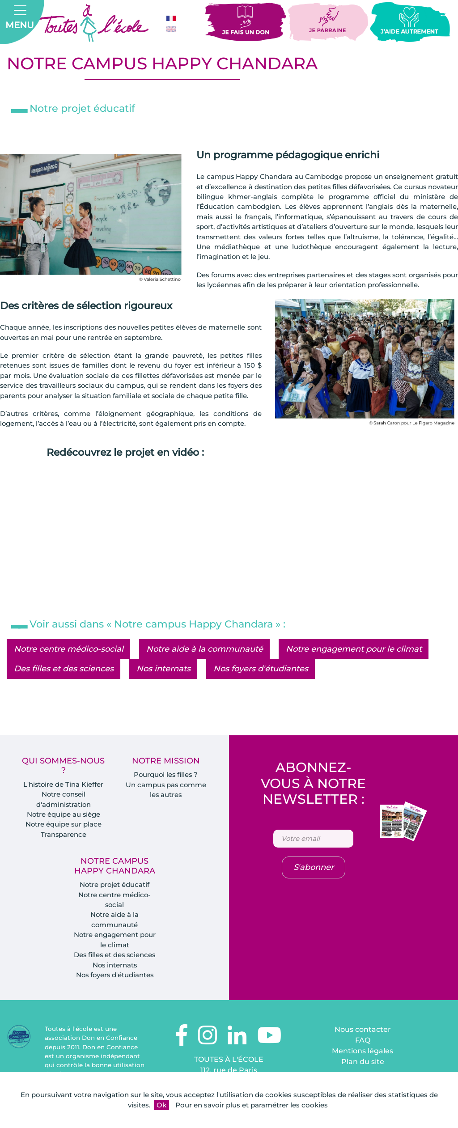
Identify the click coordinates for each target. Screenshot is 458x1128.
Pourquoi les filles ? (166, 785)
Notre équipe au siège (63, 825)
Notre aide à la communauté (204, 660)
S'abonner (313, 879)
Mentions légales (362, 1063)
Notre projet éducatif (114, 896)
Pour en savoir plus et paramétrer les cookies (251, 1105)
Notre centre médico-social (68, 660)
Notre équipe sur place (63, 835)
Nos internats (163, 680)
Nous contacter (363, 1041)
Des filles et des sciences (64, 680)
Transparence (63, 845)
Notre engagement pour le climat (354, 660)
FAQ (362, 1052)
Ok (161, 1105)
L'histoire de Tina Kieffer (63, 795)
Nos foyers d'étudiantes (260, 680)
